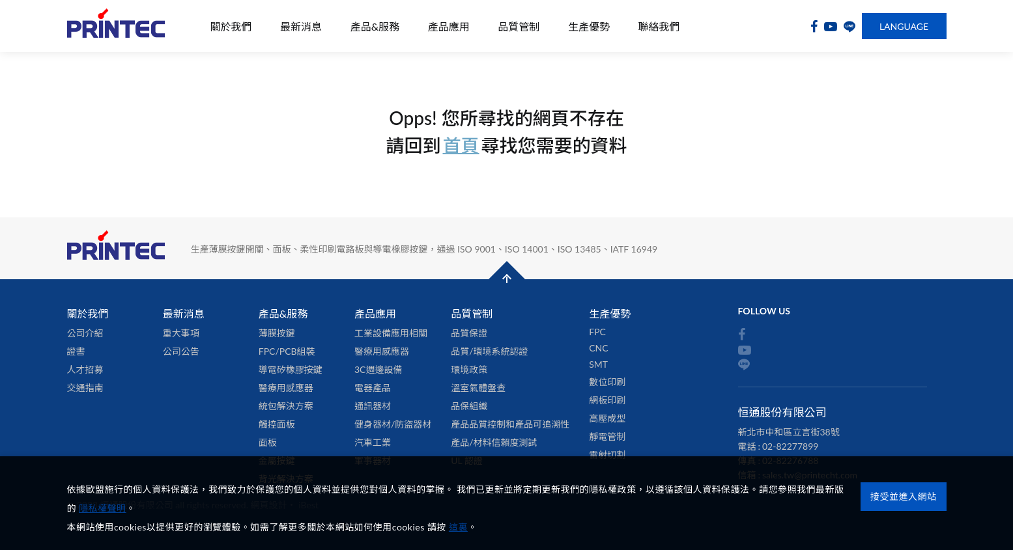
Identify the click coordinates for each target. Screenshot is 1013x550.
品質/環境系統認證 (489, 351)
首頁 (460, 145)
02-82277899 (790, 446)
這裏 (458, 526)
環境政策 (469, 369)
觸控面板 (277, 424)
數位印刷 (607, 381)
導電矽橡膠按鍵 (290, 369)
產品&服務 (374, 26)
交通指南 (85, 387)
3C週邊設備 (378, 369)
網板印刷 (607, 400)
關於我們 (231, 26)
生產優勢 (589, 26)
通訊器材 (372, 405)
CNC (598, 347)
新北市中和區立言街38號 (789, 431)
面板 (268, 442)
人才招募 (85, 369)
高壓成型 (607, 418)
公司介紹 (85, 332)
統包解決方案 (286, 405)
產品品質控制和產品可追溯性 (510, 424)
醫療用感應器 (286, 387)
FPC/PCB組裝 (287, 351)
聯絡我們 (659, 26)
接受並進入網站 (903, 496)
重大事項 (181, 332)
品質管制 (518, 26)
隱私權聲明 (102, 508)
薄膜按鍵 (277, 332)
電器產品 (372, 387)
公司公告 (181, 351)
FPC (597, 331)
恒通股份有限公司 (116, 26)
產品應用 (449, 26)
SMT (598, 364)
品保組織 (469, 405)
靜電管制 (607, 436)
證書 (76, 351)
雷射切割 (607, 454)
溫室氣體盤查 (478, 387)
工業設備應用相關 (390, 332)
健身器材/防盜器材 (392, 424)
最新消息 (301, 26)
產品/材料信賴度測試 (494, 442)
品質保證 (469, 332)
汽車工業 (372, 442)
